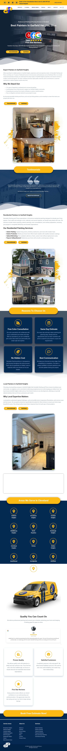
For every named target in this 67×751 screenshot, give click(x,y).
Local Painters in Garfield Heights (15, 384)
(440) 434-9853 (58, 2)
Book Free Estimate (33, 195)
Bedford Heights (7, 729)
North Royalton (6, 734)
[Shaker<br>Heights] (53, 541)
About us (21, 727)
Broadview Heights (7, 727)
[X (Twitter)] (12, 2)
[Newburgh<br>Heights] (53, 526)
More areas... (33, 573)
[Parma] (33, 541)
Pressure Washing (39, 733)
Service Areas (36, 7)
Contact (55, 7)
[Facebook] (4, 2)
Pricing (44, 7)
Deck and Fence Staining (41, 734)
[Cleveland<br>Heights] (13, 541)
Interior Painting (38, 727)
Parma (33, 546)
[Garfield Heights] (33, 483)
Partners (21, 729)
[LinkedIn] (16, 2)
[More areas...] (33, 568)
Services (21, 7)
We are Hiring (22, 731)
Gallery (20, 733)
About (50, 7)
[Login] (62, 7)
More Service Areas (7, 740)
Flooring (28, 7)
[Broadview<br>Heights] (33, 511)
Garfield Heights (7, 731)
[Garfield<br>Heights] (53, 511)
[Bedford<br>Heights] (13, 511)
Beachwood (13, 561)
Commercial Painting (40, 736)
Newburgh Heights (7, 736)
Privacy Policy (22, 738)
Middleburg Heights (7, 733)
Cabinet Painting (39, 731)
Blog (20, 734)
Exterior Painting (39, 729)
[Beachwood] (13, 556)
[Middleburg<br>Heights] (13, 526)
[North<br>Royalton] (33, 526)
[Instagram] (8, 2)
